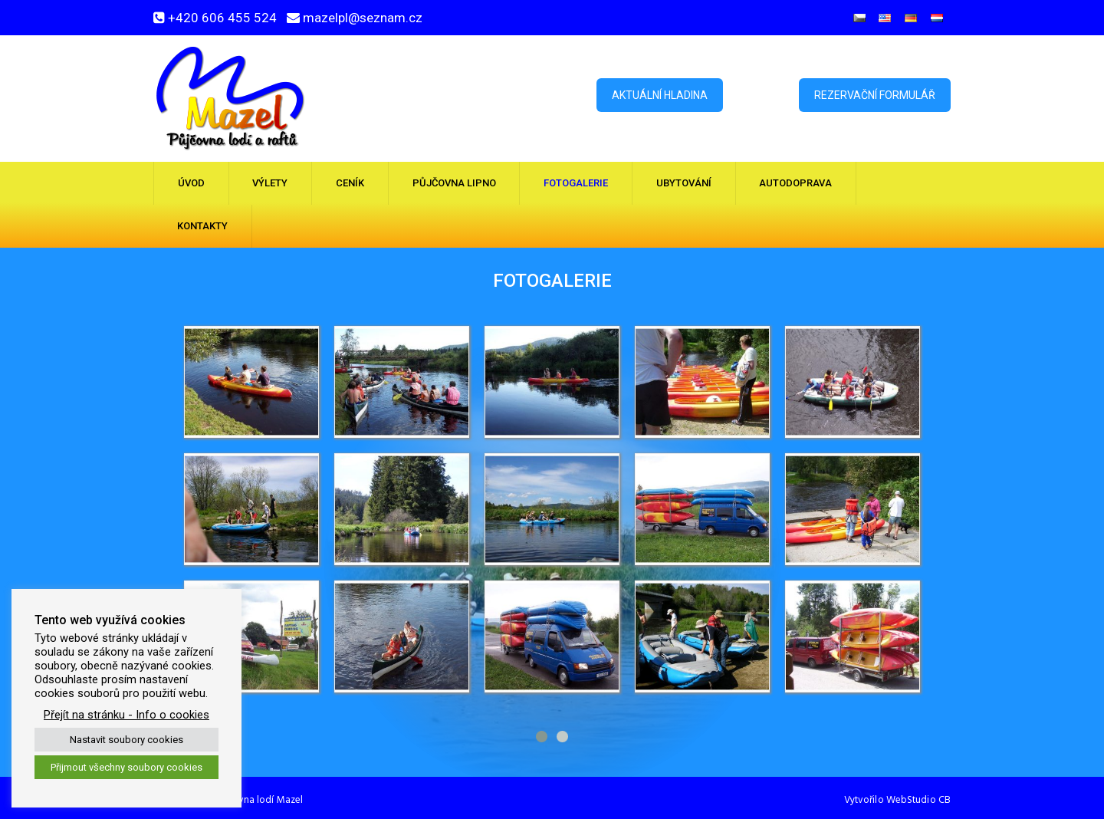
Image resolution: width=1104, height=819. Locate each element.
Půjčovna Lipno (454, 183)
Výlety (270, 183)
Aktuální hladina (660, 95)
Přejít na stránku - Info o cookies (126, 715)
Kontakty (202, 226)
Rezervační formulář (874, 95)
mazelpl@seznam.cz (362, 17)
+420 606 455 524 (222, 17)
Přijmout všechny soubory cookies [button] (126, 767)
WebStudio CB (918, 800)
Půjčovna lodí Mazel (258, 800)
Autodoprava (795, 183)
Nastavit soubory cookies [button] (126, 739)
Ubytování (683, 183)
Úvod (191, 183)
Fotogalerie (576, 183)
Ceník (350, 183)
